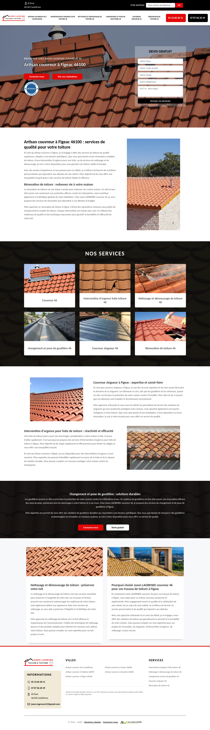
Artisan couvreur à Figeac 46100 (79, 676)
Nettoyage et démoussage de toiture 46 (90, 18)
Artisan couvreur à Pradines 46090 (80, 672)
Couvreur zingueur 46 (137, 18)
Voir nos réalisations (67, 76)
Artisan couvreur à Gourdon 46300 (119, 672)
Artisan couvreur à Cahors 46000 (118, 667)
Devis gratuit (118, 527)
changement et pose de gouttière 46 (115, 18)
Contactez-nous (36, 76)
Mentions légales (92, 722)
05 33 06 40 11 (175, 17)
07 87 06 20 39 (197, 17)
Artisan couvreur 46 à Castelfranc (37, 18)
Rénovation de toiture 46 (154, 18)
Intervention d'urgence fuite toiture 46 (63, 18)
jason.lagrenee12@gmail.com (45, 704)
